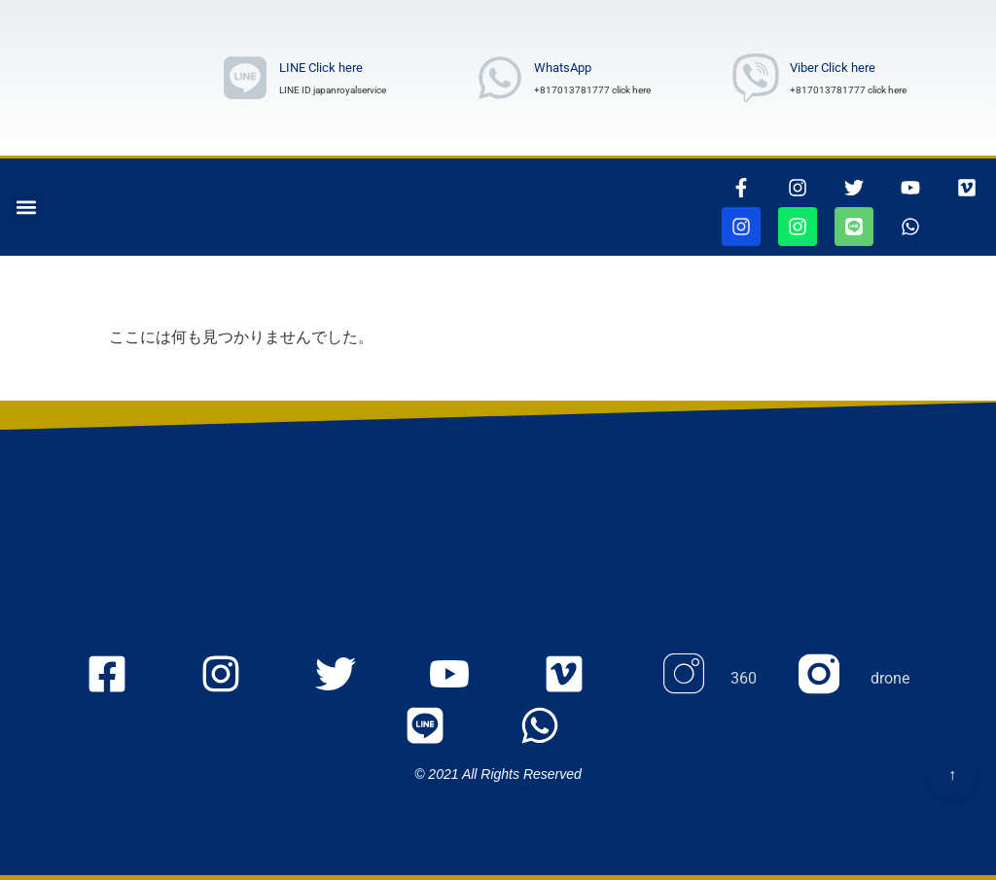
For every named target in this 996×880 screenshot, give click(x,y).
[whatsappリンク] (910, 226)
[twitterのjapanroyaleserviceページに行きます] (351, 679)
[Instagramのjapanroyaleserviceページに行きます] (236, 679)
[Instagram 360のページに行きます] (707, 679)
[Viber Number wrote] (755, 77)
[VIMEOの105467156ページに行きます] (966, 187)
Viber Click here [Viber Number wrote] (832, 67)
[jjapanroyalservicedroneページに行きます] (797, 226)
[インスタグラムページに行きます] (797, 187)
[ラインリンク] (245, 77)
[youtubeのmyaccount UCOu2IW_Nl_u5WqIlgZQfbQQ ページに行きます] (465, 679)
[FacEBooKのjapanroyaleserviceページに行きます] (123, 679)
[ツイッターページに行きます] (854, 187)
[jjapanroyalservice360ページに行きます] (741, 226)
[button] (26, 208)
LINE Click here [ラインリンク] (321, 67)
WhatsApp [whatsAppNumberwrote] (562, 67)
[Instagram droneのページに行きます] (854, 679)
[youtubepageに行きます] (910, 187)
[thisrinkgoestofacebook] (741, 187)
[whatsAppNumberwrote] (500, 77)
